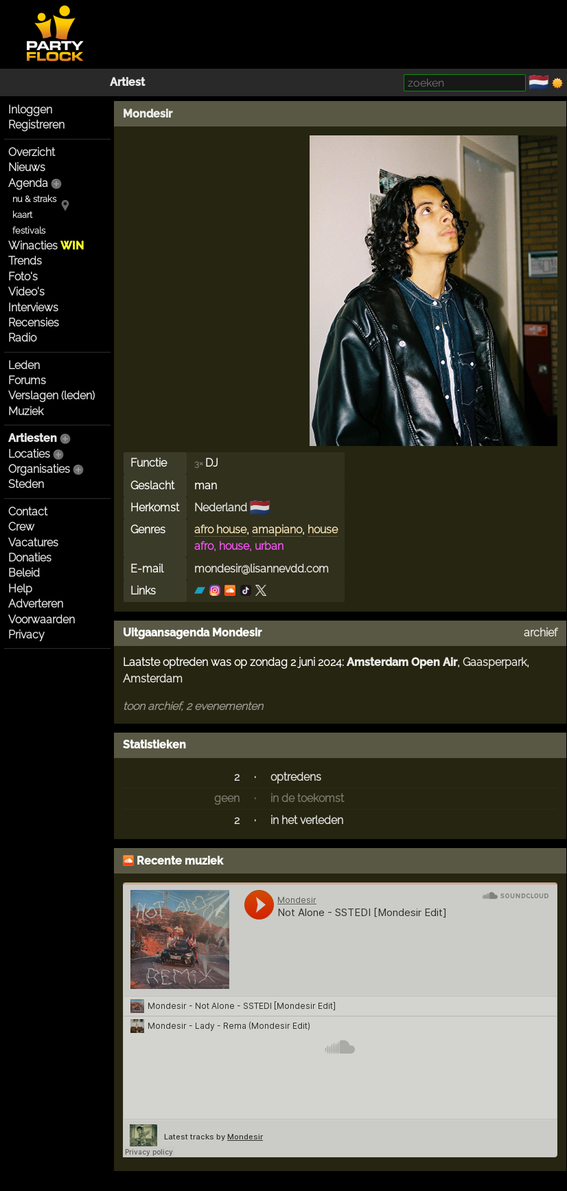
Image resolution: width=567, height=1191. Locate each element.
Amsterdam (153, 678)
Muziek (25, 411)
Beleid (24, 572)
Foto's (23, 276)
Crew (21, 526)
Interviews (33, 307)
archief (540, 632)
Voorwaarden (41, 619)
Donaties (29, 557)
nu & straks (34, 199)
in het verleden (306, 820)
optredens (295, 776)
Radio (22, 337)
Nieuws (26, 167)
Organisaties (39, 469)
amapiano (277, 529)
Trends (25, 260)
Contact (27, 511)
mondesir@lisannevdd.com (261, 568)
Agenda (28, 183)
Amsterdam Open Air (402, 662)
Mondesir (147, 113)
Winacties (46, 245)
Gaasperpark (494, 662)
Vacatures (33, 542)
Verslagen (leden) (51, 395)
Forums (27, 380)
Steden (26, 484)
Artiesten (32, 438)
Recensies (33, 322)
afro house (220, 529)
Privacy (26, 634)
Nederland (220, 507)
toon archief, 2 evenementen (193, 706)
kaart (22, 215)
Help (20, 588)
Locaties (29, 453)
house (323, 529)
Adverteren (35, 603)
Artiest (127, 82)
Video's (26, 291)
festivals (28, 230)
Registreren (36, 124)
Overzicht (31, 152)
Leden (24, 365)
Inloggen (30, 109)
